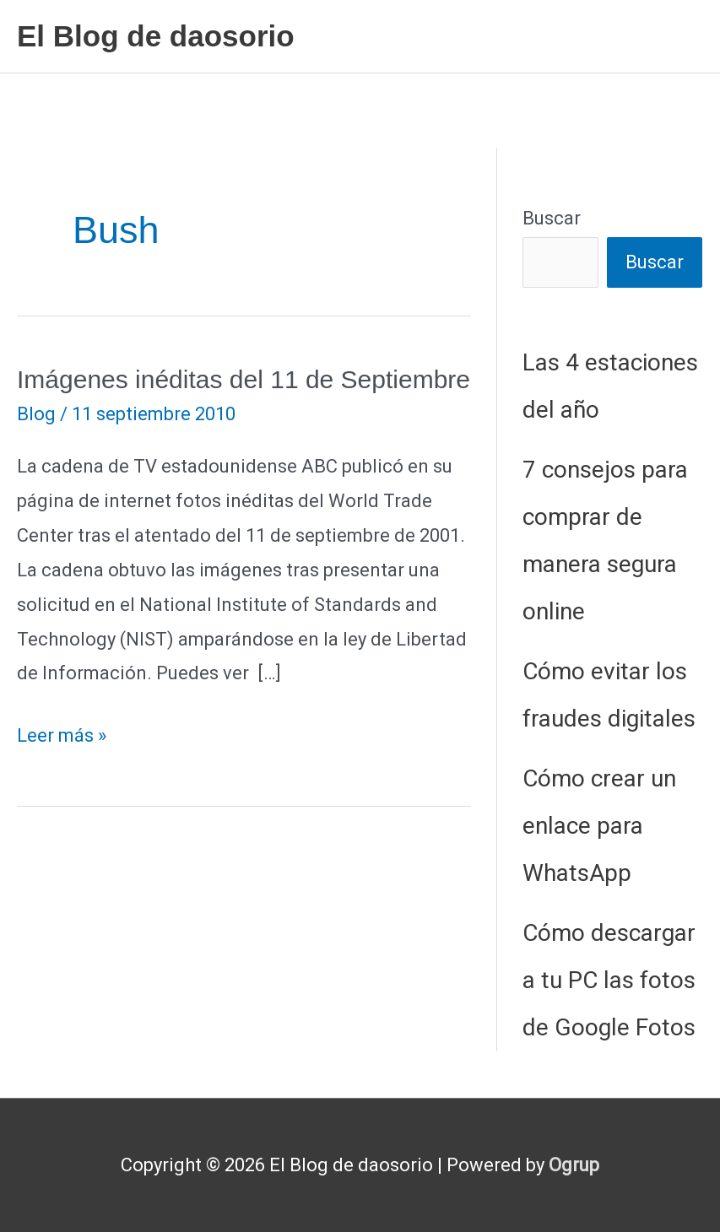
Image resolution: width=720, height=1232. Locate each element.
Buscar (551, 218)
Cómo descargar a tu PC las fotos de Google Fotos (609, 980)
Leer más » (61, 736)
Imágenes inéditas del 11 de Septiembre (243, 379)
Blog (36, 413)
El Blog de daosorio (156, 35)
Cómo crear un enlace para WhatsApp (599, 826)
